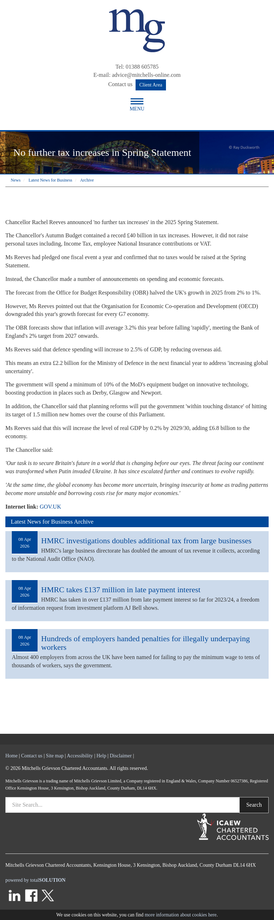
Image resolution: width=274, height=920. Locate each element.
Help (101, 755)
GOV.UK (50, 507)
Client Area (150, 85)
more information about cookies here (181, 914)
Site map (54, 755)
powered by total (35, 880)
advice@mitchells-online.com (146, 75)
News (15, 180)
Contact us (120, 84)
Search (254, 805)
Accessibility (80, 755)
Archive (87, 180)
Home (11, 755)
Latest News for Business (50, 180)
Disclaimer (121, 755)
